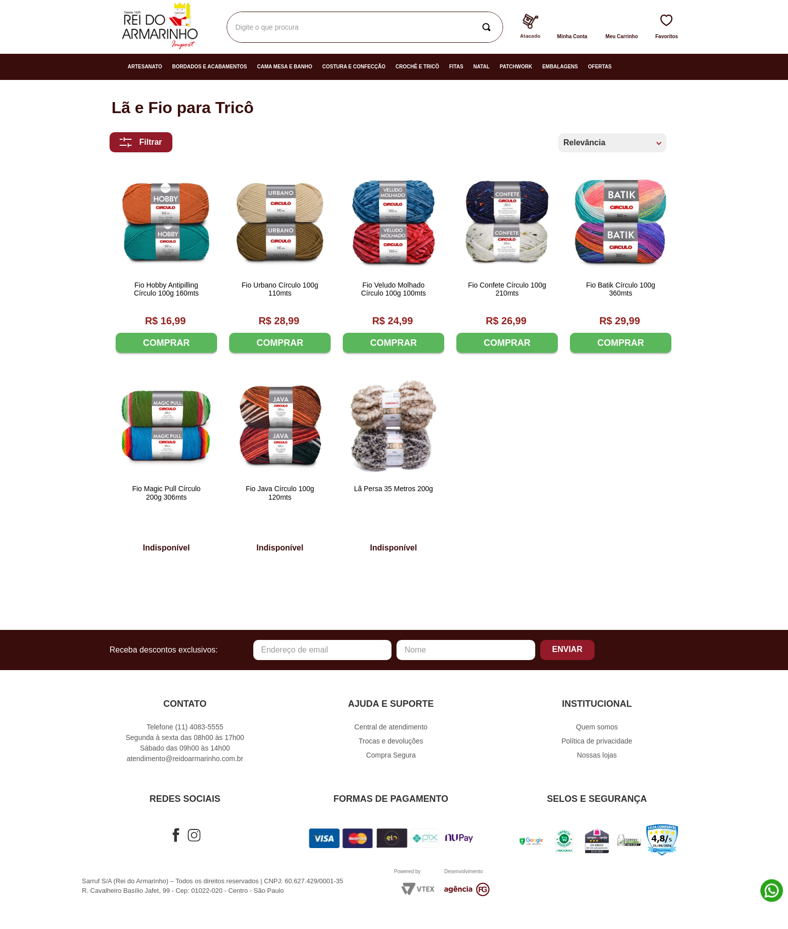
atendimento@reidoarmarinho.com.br (185, 759)
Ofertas (600, 66)
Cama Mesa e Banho (284, 66)
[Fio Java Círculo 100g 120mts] (280, 465)
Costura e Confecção (353, 66)
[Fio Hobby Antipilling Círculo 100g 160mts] (166, 263)
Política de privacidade (596, 741)
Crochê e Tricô (417, 66)
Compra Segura (391, 755)
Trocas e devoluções (390, 741)
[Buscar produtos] (488, 27)
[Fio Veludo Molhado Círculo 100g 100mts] (393, 263)
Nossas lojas (597, 755)
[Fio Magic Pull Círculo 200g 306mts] (166, 465)
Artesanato (145, 66)
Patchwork (516, 66)
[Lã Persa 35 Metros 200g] (393, 465)
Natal (481, 66)
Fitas (456, 66)
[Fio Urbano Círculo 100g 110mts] (280, 263)
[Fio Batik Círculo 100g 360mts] (620, 263)
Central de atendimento (391, 727)
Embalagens (560, 66)
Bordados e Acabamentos (209, 66)
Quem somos (597, 727)
